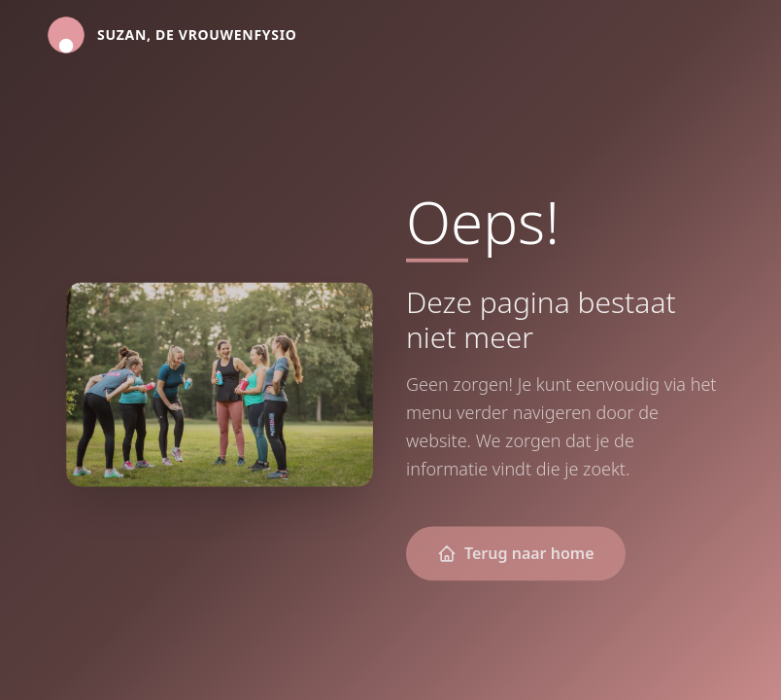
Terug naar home (515, 554)
